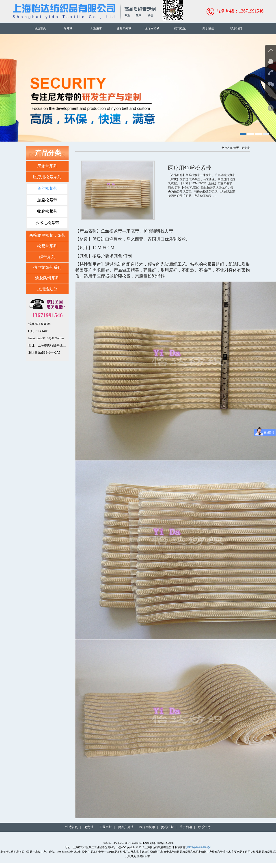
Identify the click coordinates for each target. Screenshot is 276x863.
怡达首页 (40, 28)
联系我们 (236, 28)
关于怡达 (208, 28)
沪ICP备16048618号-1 (198, 847)
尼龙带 (68, 28)
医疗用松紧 (152, 28)
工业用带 (96, 28)
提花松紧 (180, 28)
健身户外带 (124, 28)
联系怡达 (204, 827)
